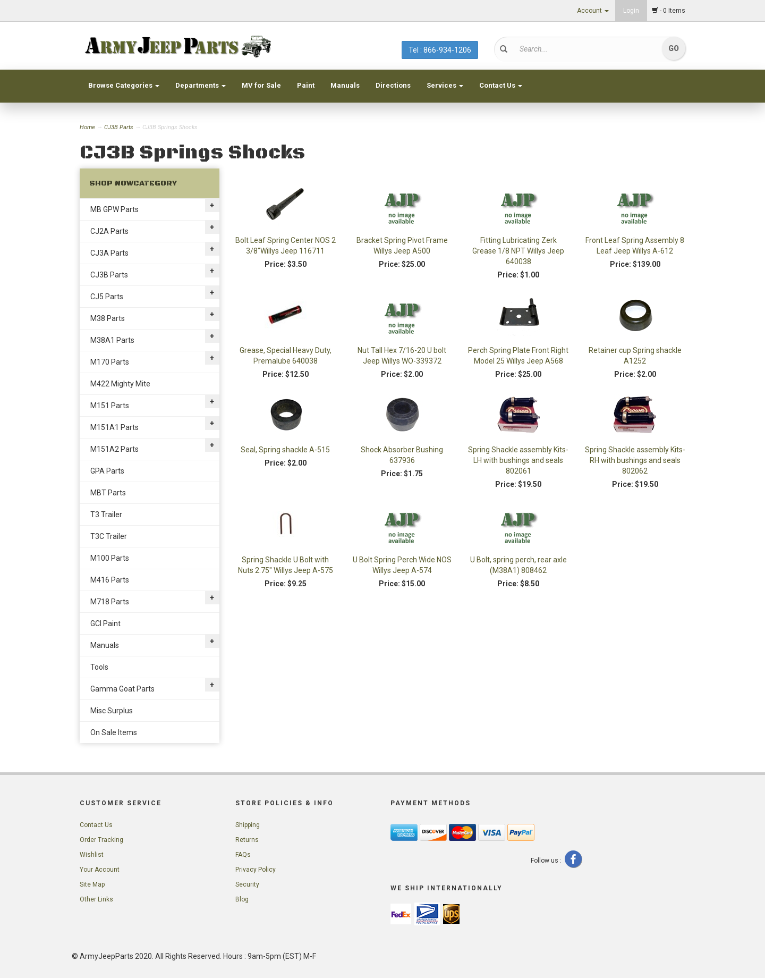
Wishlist (92, 854)
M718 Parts (109, 601)
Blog (242, 899)
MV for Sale (261, 85)
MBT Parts (108, 492)
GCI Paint (105, 623)
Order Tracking (101, 840)
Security (247, 884)
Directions (393, 85)
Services (445, 85)
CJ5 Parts (106, 296)
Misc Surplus (111, 710)
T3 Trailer (106, 514)
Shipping (247, 825)
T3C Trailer (108, 536)
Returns (247, 840)
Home (88, 127)
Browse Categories (123, 85)
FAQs (243, 854)
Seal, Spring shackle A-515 (285, 449)
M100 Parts (109, 558)
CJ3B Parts (118, 127)
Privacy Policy (255, 869)
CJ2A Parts (109, 231)
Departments (200, 85)
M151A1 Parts (114, 427)
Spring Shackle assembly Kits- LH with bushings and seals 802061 (518, 460)
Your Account (100, 869)
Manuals (345, 85)
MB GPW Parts (114, 209)
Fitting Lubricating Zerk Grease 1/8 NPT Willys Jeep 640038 (518, 251)
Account (593, 10)
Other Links (96, 899)
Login (631, 10)
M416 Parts (109, 580)
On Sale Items (113, 732)
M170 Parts (109, 362)
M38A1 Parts (112, 340)
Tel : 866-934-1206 (440, 50)
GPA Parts (107, 471)
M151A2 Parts (114, 449)
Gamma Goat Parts (122, 689)
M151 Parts (109, 405)
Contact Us (500, 85)
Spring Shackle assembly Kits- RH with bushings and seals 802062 (635, 460)
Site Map (92, 884)
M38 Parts (107, 318)
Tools (99, 667)
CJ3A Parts (109, 253)
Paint (305, 85)
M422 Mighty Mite (120, 384)
